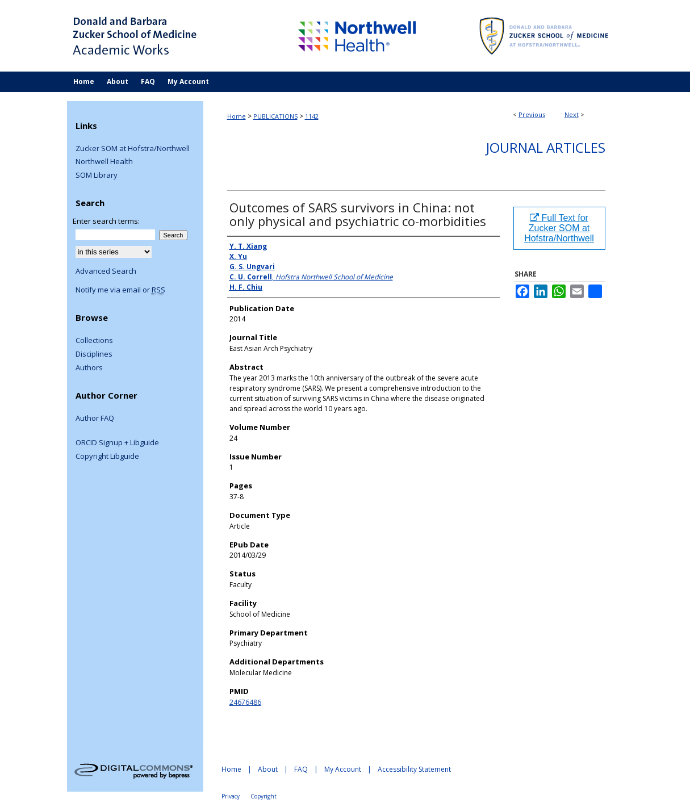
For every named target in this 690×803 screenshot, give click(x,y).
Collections (94, 340)
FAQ (301, 769)
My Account (342, 769)
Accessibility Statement (414, 769)
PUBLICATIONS (275, 116)
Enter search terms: (106, 221)
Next (571, 114)
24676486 (245, 702)
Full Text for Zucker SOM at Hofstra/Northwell (559, 228)
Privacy (230, 796)
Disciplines (94, 354)
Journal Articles (545, 147)
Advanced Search (106, 271)
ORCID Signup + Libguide (117, 442)
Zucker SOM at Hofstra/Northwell (133, 148)
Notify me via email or (120, 290)
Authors (89, 368)
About (268, 769)
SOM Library (97, 175)
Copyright (263, 796)
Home (236, 116)
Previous (531, 114)
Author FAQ (95, 418)
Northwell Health (104, 161)
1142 (312, 116)
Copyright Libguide (107, 456)
